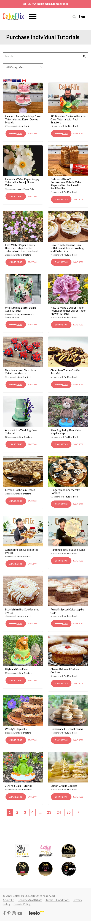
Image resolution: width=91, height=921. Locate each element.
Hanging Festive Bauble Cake (67, 549)
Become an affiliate (30, 899)
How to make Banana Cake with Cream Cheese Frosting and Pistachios (67, 248)
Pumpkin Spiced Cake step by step (67, 611)
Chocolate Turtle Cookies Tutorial (65, 372)
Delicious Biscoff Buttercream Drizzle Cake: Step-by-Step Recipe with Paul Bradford (66, 184)
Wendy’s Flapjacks (16, 729)
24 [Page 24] (59, 812)
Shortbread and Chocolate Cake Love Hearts (20, 372)
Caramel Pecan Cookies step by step (21, 551)
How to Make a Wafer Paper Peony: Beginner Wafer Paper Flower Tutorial (68, 310)
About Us (8, 899)
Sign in (83, 16)
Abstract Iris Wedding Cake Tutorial (21, 431)
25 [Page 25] (68, 812)
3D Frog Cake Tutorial (18, 785)
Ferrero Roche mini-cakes (20, 489)
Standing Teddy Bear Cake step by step (65, 431)
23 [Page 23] (49, 812)
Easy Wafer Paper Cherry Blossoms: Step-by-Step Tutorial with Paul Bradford (21, 248)
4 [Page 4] (32, 812)
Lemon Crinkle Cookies (63, 785)
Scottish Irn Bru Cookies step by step (22, 611)
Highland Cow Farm (16, 669)
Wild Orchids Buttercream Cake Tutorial (20, 309)
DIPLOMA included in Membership (45, 3)
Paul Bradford (25, 126)
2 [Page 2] (17, 812)
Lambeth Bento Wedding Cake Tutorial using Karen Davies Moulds (23, 119)
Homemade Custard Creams (66, 729)
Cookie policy (22, 904)
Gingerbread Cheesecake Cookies (65, 491)
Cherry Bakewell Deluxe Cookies (64, 671)
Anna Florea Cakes (27, 189)
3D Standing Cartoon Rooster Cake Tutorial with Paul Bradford (68, 119)
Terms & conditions (57, 899)
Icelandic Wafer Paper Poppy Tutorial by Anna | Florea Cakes (22, 182)
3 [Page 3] (25, 812)
